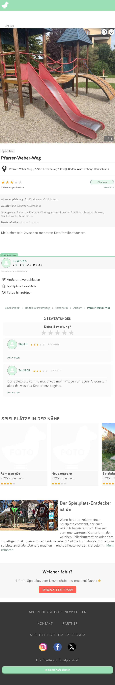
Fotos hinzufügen (19, 292)
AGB (33, 635)
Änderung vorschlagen (23, 279)
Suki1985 (19, 261)
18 (15, 265)
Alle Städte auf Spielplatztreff (58, 660)
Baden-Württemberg (37, 307)
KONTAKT (45, 623)
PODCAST (45, 612)
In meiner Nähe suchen (57, 670)
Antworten (13, 357)
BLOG (58, 612)
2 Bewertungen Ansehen (12, 187)
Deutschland (12, 307)
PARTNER (70, 623)
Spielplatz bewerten (21, 286)
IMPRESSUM (75, 635)
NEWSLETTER (75, 612)
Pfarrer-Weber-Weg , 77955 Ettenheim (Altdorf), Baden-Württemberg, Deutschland (59, 169)
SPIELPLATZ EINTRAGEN (57, 589)
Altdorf (77, 307)
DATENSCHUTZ (51, 635)
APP (32, 612)
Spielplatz (7, 151)
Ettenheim (61, 307)
